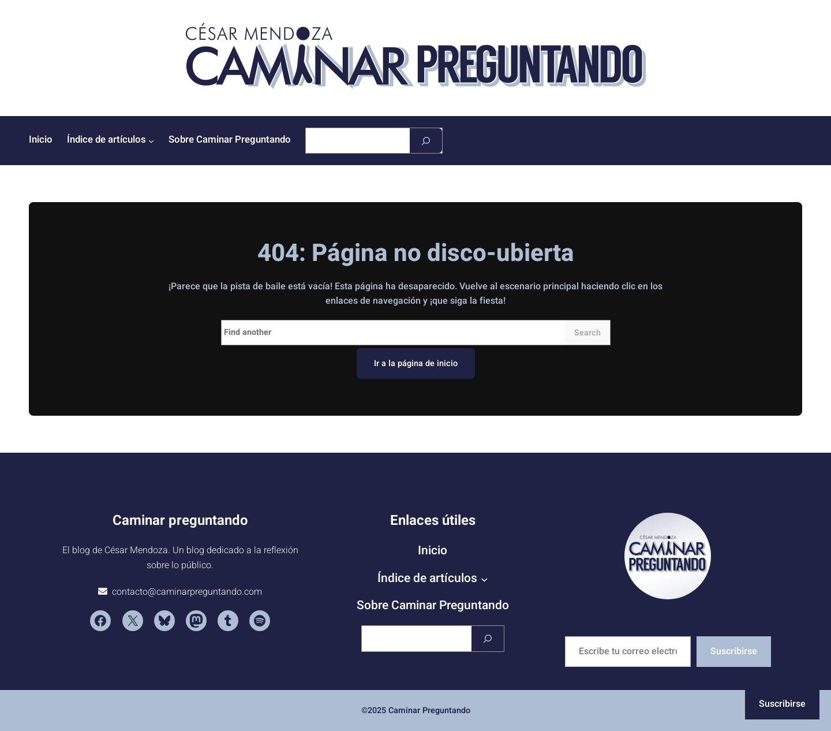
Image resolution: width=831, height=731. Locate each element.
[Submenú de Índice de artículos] (151, 141)
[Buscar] (426, 140)
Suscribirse (733, 651)
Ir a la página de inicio (416, 363)
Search (587, 333)
